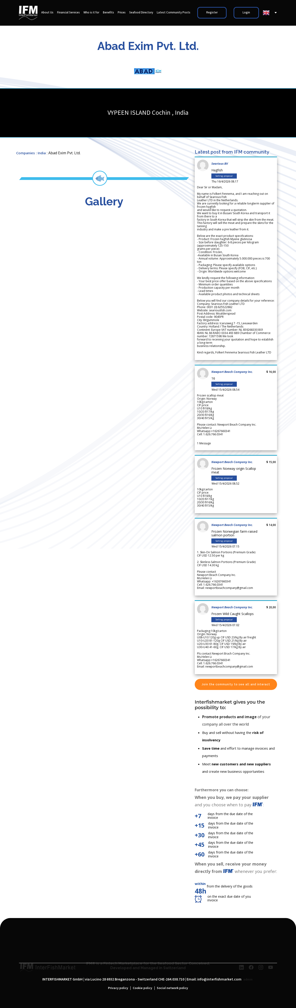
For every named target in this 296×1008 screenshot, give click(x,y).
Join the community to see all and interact (236, 684)
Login (246, 13)
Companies (25, 153)
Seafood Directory (141, 13)
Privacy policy (118, 988)
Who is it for (91, 13)
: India (41, 153)
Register (212, 13)
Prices (122, 13)
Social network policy (172, 988)
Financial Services (68, 13)
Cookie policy (142, 988)
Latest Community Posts (173, 13)
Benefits (108, 13)
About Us (47, 13)
